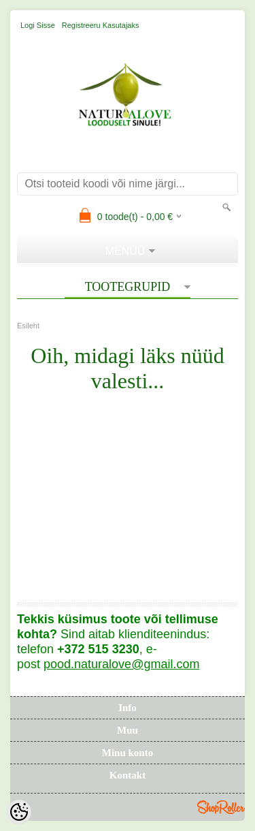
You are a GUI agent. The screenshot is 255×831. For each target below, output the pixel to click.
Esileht (28, 326)
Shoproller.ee (221, 807)
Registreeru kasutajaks (100, 25)
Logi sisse (37, 25)
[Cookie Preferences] (19, 812)
